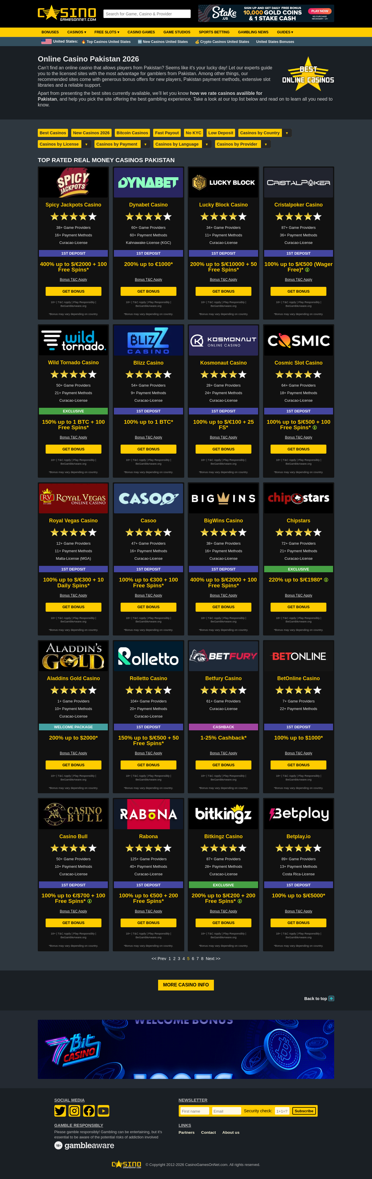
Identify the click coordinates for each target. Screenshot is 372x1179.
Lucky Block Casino (223, 204)
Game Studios (176, 32)
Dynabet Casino (148, 204)
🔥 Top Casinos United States (105, 42)
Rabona (148, 836)
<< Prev (159, 958)
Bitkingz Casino (223, 836)
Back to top (315, 998)
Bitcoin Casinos (132, 133)
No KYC (193, 133)
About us (230, 1132)
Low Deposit (220, 133)
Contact (208, 1132)
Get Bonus (73, 291)
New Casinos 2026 (91, 133)
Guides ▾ (285, 32)
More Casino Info (186, 984)
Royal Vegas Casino (73, 520)
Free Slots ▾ (106, 32)
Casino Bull (73, 836)
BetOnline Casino (298, 678)
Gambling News (253, 32)
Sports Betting (214, 32)
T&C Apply (64, 302)
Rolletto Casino (148, 678)
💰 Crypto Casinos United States (222, 42)
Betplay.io (299, 836)
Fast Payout (167, 133)
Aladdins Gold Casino (73, 678)
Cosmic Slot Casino (299, 362)
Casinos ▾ (76, 32)
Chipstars (298, 520)
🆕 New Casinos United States (163, 42)
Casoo (148, 520)
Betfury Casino (223, 678)
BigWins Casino (223, 520)
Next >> (213, 958)
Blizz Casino (148, 362)
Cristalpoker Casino (298, 204)
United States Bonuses (275, 42)
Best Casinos (53, 133)
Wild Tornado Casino (73, 362)
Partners (187, 1132)
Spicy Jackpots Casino (73, 204)
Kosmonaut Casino (223, 362)
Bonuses (50, 32)
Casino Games (141, 32)
